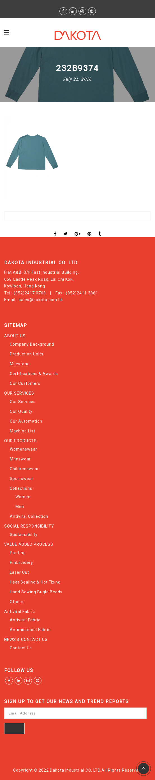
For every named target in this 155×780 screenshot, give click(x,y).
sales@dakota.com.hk (41, 300)
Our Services (23, 401)
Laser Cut (19, 572)
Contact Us (21, 648)
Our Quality (21, 411)
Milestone (20, 364)
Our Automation (26, 421)
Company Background (32, 344)
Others (17, 601)
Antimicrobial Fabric (30, 629)
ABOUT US (15, 336)
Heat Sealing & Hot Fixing (35, 582)
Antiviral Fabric (19, 611)
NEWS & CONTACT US (26, 639)
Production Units (26, 354)
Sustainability (24, 534)
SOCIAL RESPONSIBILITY (29, 526)
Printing (18, 553)
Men (19, 506)
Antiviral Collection (29, 516)
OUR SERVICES (19, 393)
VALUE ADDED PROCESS (28, 544)
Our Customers (25, 383)
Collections (21, 488)
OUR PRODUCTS (20, 441)
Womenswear (23, 449)
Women (23, 497)
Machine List (22, 431)
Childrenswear (24, 469)
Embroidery (21, 562)
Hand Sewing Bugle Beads (36, 592)
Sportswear (21, 478)
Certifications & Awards (34, 373)
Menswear (20, 459)
